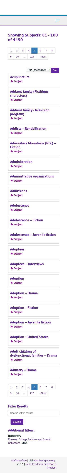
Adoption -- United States (29, 337)
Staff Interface (19, 460)
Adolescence (19, 205)
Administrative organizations (32, 176)
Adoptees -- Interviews (27, 264)
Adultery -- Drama (23, 370)
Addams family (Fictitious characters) (29, 93)
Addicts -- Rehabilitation (28, 128)
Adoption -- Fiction (24, 307)
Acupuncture (19, 77)
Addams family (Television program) (29, 112)
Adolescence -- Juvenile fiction (33, 234)
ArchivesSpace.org (44, 460)
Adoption (17, 278)
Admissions (18, 191)
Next (42, 56)
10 (17, 56)
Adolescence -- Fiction (26, 220)
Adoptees (17, 249)
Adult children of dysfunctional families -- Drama (33, 353)
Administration (21, 161)
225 (32, 56)
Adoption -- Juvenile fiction (30, 322)
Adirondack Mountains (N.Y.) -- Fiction (33, 145)
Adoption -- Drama (24, 293)
